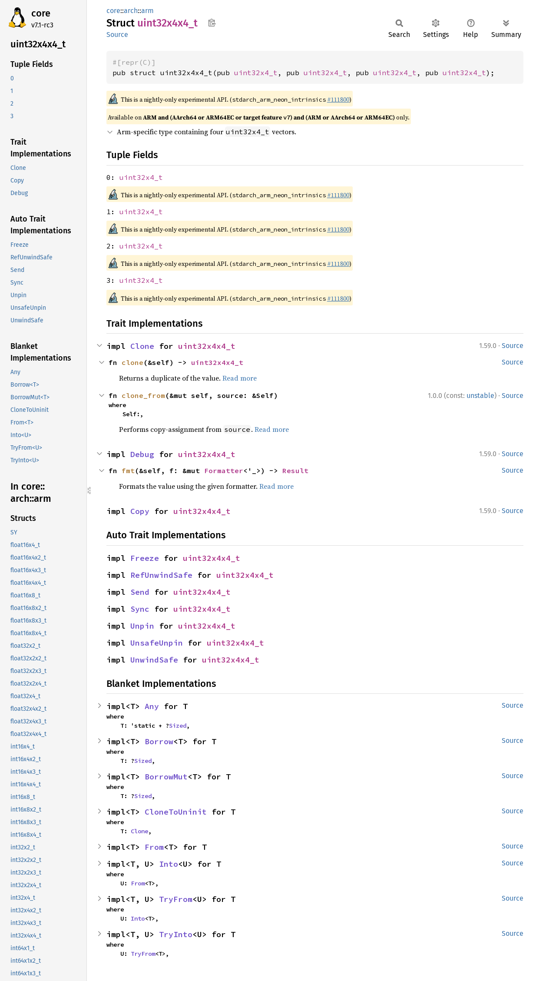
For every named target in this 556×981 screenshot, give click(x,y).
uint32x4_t (256, 72)
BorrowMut (166, 777)
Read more (239, 378)
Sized (177, 725)
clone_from (143, 395)
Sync (139, 609)
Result (295, 470)
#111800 (338, 99)
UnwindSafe (154, 660)
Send (139, 592)
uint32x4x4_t (206, 346)
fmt (128, 470)
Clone (142, 346)
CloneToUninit (176, 812)
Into (168, 864)
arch (131, 11)
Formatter (223, 470)
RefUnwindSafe (161, 575)
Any (152, 706)
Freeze (144, 558)
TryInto (175, 934)
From (154, 847)
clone (132, 362)
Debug (142, 454)
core (40, 13)
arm (147, 11)
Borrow (159, 741)
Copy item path (212, 22)
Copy (139, 511)
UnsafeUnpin (156, 643)
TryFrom (175, 899)
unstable (480, 395)
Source (117, 34)
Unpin (142, 626)
